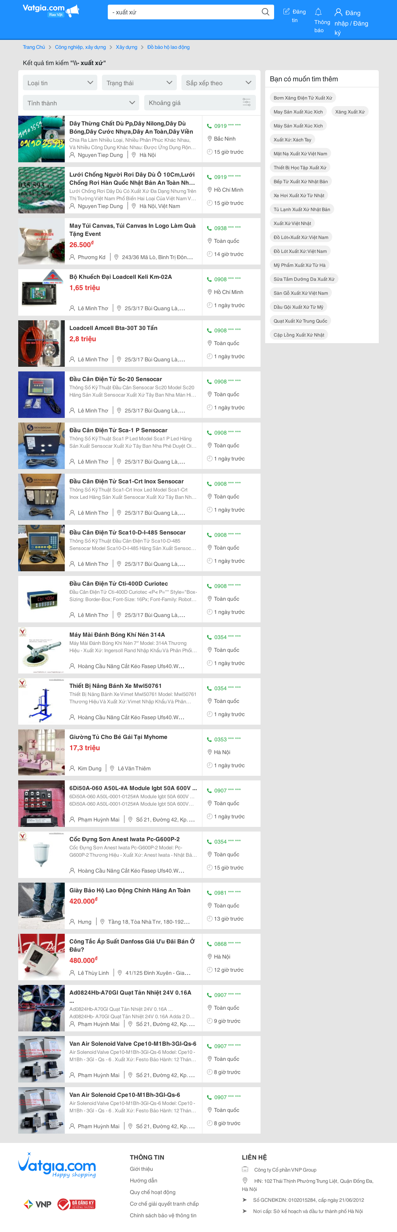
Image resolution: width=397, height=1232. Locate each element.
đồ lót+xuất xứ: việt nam (301, 237)
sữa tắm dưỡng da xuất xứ (304, 278)
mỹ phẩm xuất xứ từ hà (300, 264)
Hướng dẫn (143, 1180)
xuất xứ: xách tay (292, 139)
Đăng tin (294, 12)
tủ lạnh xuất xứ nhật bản (302, 209)
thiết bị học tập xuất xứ (300, 167)
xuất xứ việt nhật (292, 223)
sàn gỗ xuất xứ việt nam (301, 292)
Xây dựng (126, 46)
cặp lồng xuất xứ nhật (299, 334)
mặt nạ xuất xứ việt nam (300, 153)
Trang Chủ (34, 46)
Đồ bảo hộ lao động (168, 46)
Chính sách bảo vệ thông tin (163, 1215)
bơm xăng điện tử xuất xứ (303, 97)
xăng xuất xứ (350, 111)
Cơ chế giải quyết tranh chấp (164, 1203)
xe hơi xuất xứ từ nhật (299, 195)
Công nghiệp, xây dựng (80, 46)
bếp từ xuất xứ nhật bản (301, 181)
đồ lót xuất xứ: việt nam (300, 250)
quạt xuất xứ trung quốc (300, 320)
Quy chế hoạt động (153, 1192)
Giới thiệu (141, 1168)
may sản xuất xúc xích (298, 111)
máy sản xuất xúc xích (298, 125)
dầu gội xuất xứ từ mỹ (298, 306)
